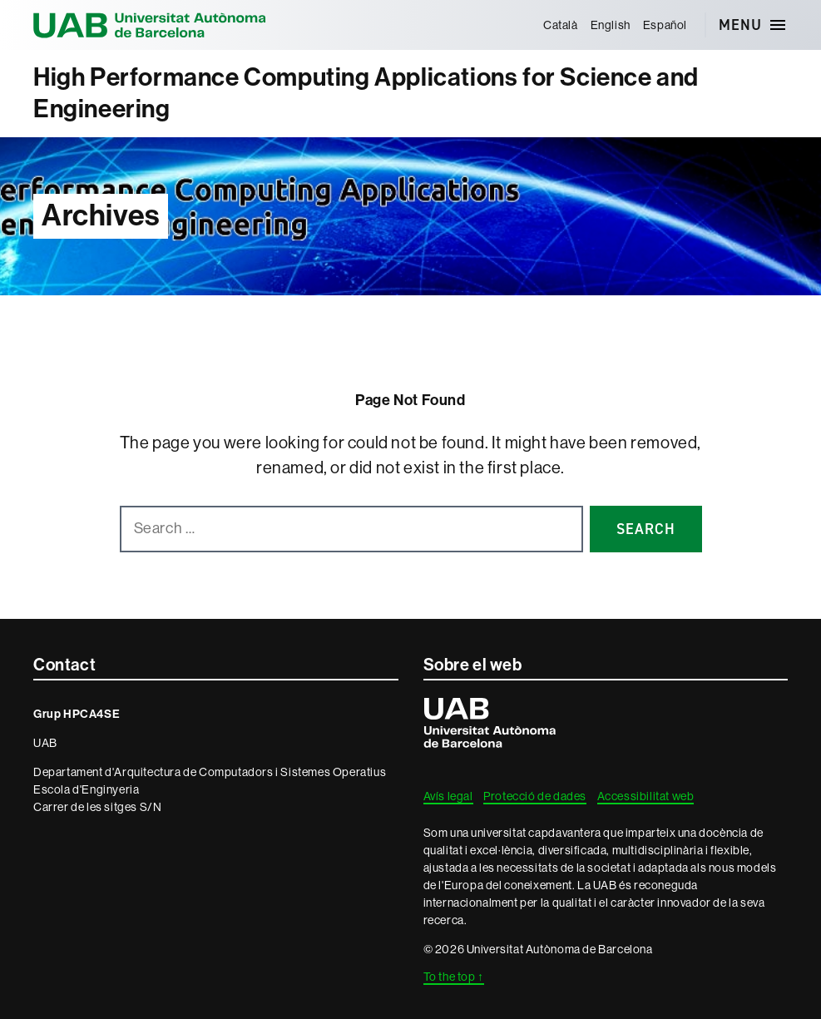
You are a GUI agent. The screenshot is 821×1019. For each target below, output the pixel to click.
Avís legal (448, 796)
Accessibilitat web (646, 796)
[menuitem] (560, 25)
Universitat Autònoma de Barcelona (149, 25)
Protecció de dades (534, 796)
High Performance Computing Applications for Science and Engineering (366, 93)
